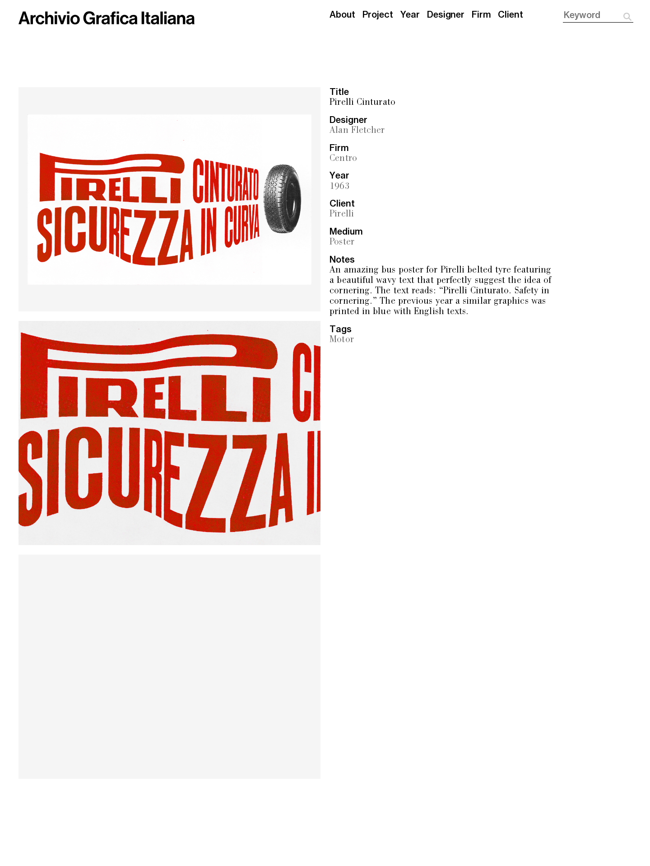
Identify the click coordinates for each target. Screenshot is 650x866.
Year (410, 14)
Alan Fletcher (357, 131)
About (342, 14)
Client (510, 14)
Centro (343, 159)
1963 (339, 187)
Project (377, 14)
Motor (341, 340)
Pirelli (342, 214)
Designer (445, 14)
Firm (481, 14)
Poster (342, 242)
